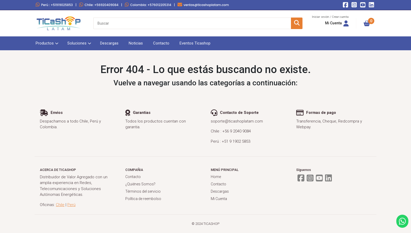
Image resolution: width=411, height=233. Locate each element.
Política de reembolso (143, 199)
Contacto (161, 43)
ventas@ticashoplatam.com (203, 5)
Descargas (109, 43)
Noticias (136, 43)
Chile (98, 5)
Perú (54, 5)
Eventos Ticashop (195, 43)
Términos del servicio (143, 191)
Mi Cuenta (219, 199)
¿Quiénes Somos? (140, 184)
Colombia (148, 5)
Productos (45, 43)
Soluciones (76, 43)
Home (216, 177)
